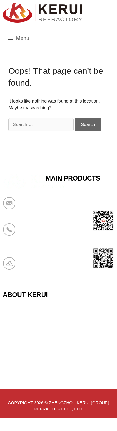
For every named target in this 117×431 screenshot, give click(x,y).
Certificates (15, 329)
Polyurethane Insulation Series (80, 254)
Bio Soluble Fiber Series (73, 240)
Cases (10, 370)
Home (9, 315)
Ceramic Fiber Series (69, 198)
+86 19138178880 (41, 233)
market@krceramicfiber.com (52, 207)
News (9, 356)
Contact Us (15, 384)
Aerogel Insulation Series (74, 267)
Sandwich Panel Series (72, 226)
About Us (13, 342)
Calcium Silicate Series (71, 212)
